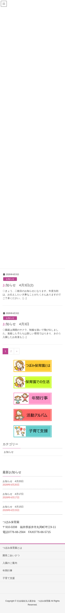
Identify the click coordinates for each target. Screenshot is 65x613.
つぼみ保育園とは (12, 547)
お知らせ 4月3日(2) (18, 285)
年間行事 (7, 570)
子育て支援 (9, 578)
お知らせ (10, 279)
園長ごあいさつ (11, 555)
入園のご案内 (10, 563)
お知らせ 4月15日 (13, 506)
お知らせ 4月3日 (16, 324)
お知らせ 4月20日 (13, 481)
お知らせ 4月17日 (13, 494)
